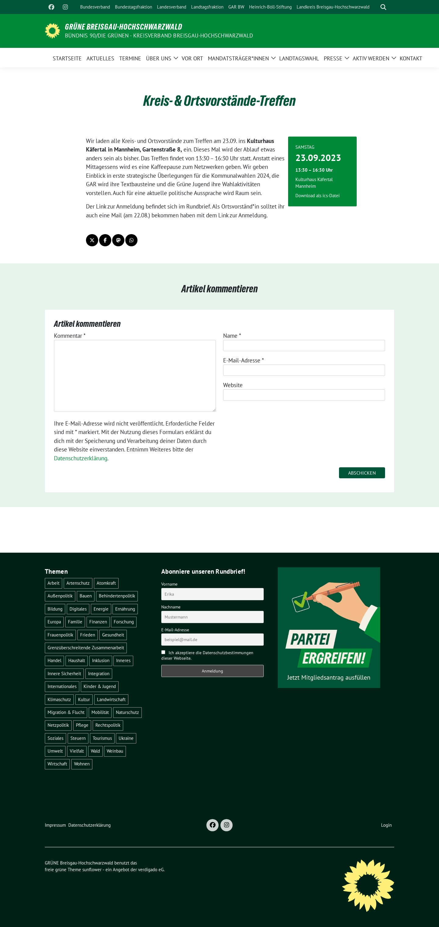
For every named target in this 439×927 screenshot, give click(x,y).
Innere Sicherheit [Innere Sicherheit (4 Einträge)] (64, 673)
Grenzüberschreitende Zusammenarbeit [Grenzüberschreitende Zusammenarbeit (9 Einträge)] (86, 648)
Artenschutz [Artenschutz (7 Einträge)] (78, 583)
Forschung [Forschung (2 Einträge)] (124, 622)
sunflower (92, 869)
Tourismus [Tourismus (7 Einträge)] (102, 738)
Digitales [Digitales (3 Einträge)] (78, 609)
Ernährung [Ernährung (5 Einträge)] (125, 609)
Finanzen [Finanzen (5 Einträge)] (98, 622)
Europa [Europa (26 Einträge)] (54, 622)
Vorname (169, 584)
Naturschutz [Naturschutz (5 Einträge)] (127, 712)
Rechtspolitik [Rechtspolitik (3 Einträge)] (107, 725)
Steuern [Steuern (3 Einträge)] (78, 738)
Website (233, 385)
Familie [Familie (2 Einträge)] (75, 622)
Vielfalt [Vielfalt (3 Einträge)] (77, 751)
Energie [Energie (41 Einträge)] (101, 609)
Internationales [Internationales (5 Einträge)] (62, 686)
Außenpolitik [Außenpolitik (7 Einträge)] (60, 596)
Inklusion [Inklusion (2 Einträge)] (100, 660)
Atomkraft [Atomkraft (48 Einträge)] (106, 583)
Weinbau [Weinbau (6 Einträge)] (115, 751)
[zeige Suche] (383, 7)
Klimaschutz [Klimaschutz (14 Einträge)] (59, 699)
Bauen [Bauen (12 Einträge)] (86, 596)
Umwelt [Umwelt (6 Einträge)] (55, 751)
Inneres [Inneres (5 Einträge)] (123, 660)
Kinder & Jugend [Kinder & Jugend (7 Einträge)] (100, 686)
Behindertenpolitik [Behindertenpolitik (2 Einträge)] (117, 596)
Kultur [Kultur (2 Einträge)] (84, 699)
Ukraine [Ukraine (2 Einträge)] (126, 738)
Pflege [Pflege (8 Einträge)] (82, 725)
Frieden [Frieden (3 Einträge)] (87, 635)
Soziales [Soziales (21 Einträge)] (55, 738)
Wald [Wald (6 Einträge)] (95, 751)
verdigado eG (151, 869)
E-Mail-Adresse (243, 360)
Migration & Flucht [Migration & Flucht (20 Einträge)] (66, 712)
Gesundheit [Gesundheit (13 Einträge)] (113, 635)
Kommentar (70, 335)
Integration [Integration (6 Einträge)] (98, 673)
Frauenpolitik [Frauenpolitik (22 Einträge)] (60, 635)
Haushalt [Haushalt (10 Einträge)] (76, 660)
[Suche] (374, 7)
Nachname (170, 607)
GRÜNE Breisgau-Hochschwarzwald (123, 26)
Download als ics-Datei (317, 195)
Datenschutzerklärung (80, 458)
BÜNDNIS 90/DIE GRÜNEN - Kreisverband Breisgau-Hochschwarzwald (159, 35)
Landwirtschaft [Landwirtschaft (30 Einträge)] (111, 699)
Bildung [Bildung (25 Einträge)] (55, 609)
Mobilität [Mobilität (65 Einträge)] (100, 712)
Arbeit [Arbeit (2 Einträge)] (53, 583)
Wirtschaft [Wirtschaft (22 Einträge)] (57, 764)
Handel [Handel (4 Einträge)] (54, 660)
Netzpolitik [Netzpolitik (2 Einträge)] (58, 725)
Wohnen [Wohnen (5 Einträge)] (82, 764)
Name (232, 335)
